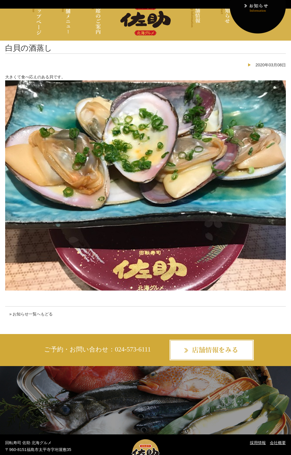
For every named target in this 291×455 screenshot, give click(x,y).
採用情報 (258, 442)
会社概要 (278, 442)
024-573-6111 (133, 349)
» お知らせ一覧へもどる (31, 314)
